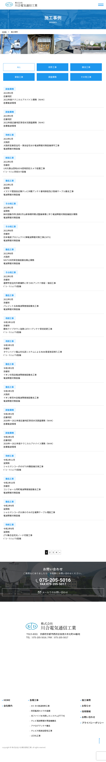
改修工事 (52, 67)
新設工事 (19, 76)
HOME (4, 32)
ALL (19, 67)
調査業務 (52, 76)
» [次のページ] (59, 552)
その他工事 (86, 76)
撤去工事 (86, 67)
